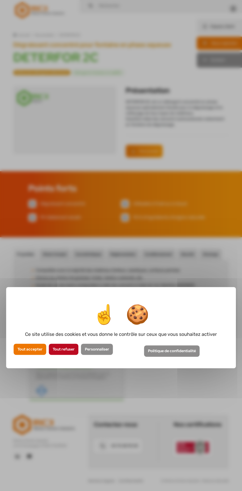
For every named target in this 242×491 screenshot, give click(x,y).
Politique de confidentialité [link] (172, 351)
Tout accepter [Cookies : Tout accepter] (30, 349)
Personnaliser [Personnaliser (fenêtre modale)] (97, 349)
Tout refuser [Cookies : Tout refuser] (64, 349)
